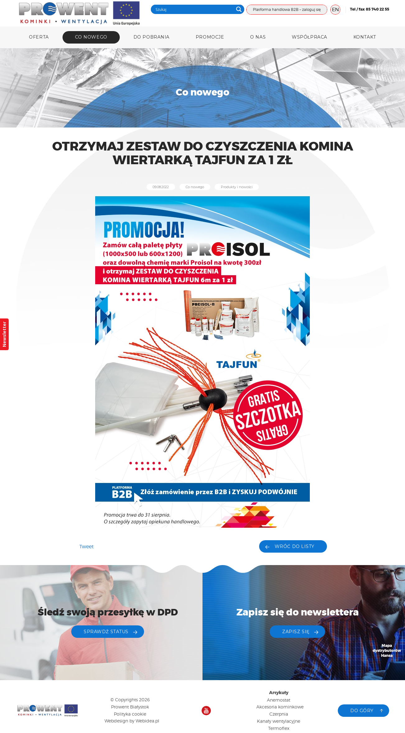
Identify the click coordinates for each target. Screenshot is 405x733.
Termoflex (278, 728)
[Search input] (194, 9)
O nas (258, 37)
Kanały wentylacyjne (278, 721)
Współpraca (309, 37)
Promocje (210, 37)
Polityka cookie (130, 714)
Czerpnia (278, 714)
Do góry (362, 710)
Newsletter (4, 334)
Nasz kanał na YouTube (206, 710)
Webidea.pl (147, 720)
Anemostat (278, 700)
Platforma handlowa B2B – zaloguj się (287, 9)
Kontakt (364, 37)
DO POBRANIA (151, 37)
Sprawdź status (106, 631)
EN (335, 9)
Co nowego (91, 37)
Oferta (39, 37)
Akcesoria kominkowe (280, 706)
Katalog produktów (387, 691)
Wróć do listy (294, 546)
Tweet (86, 547)
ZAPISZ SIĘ (296, 631)
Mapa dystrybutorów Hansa (387, 650)
